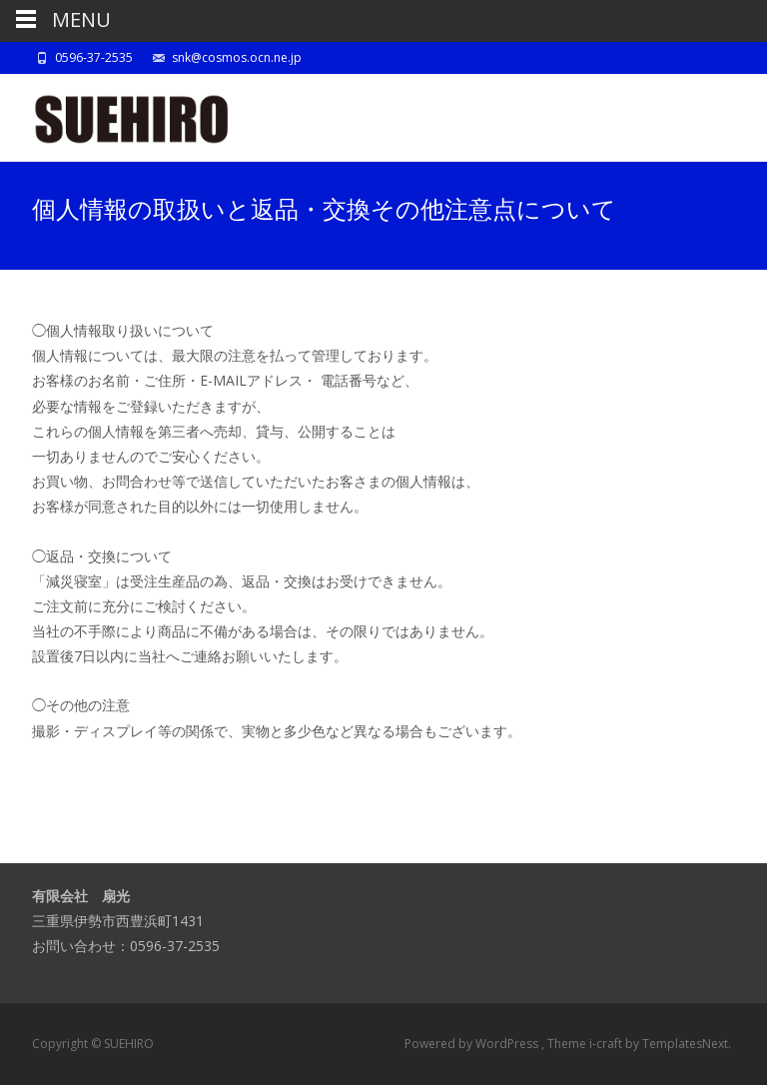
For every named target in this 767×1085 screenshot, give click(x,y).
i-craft (607, 1043)
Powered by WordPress (472, 1043)
